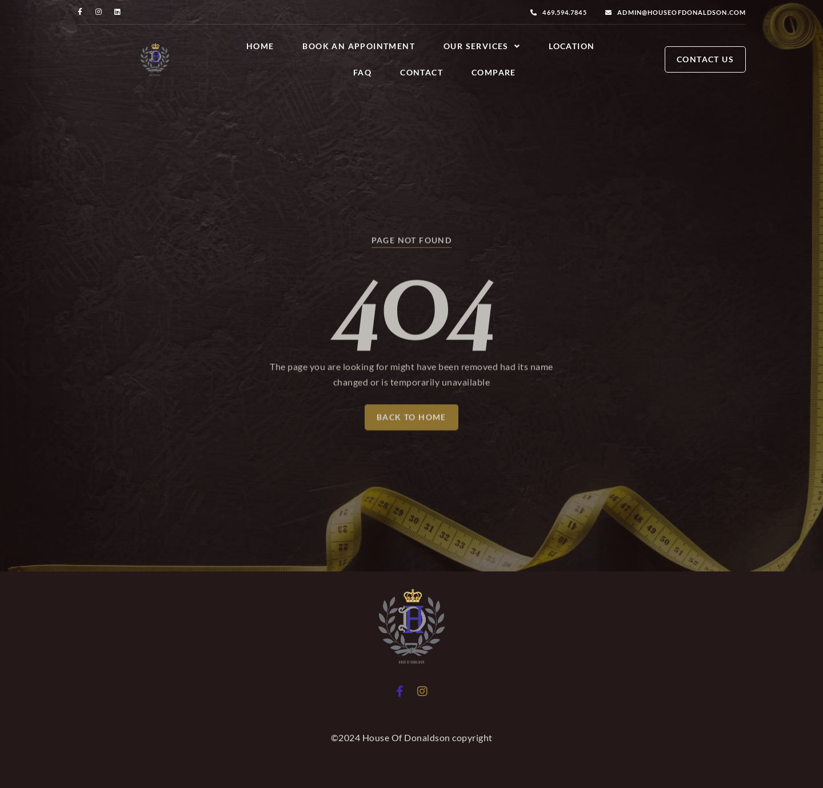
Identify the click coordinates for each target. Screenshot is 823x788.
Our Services (482, 46)
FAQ (362, 72)
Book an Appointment (358, 46)
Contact (421, 72)
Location (571, 46)
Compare (494, 72)
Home (260, 46)
